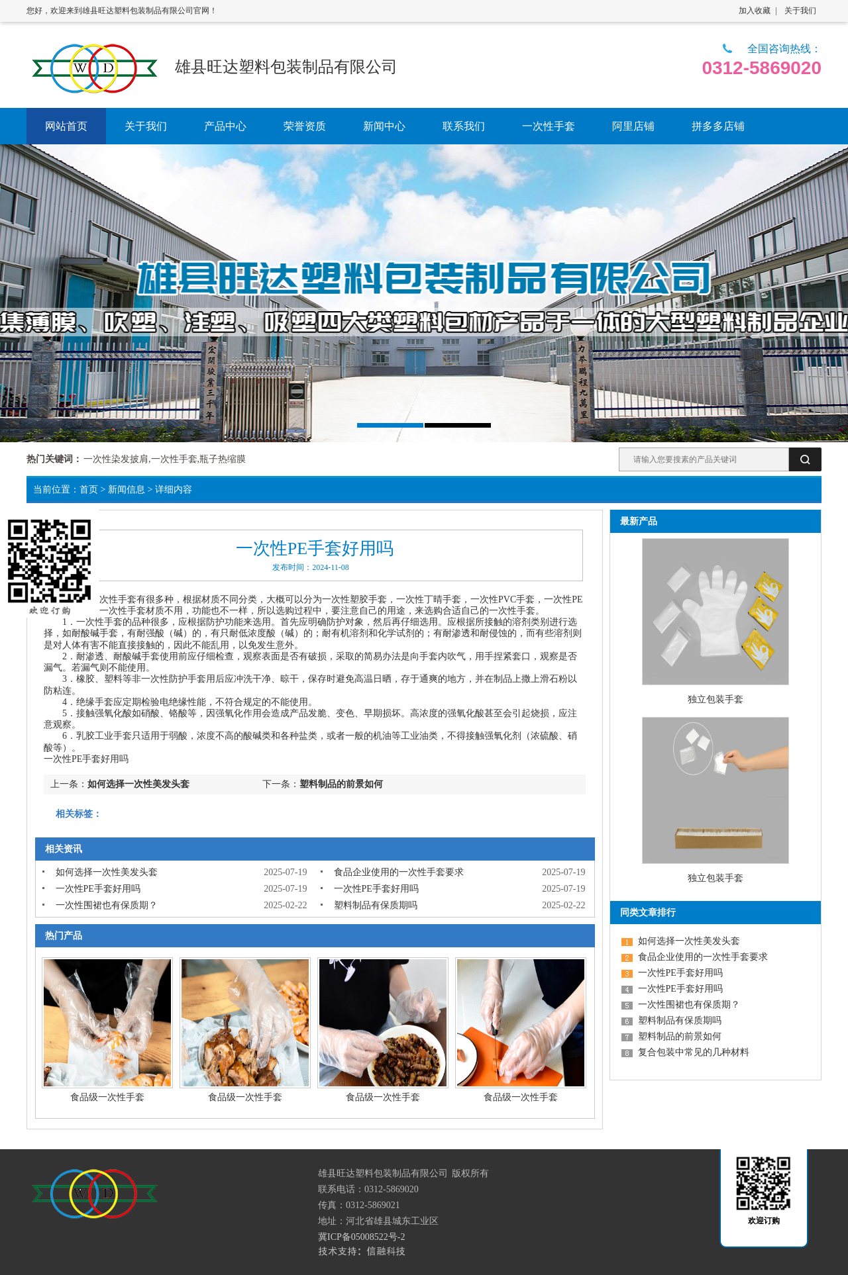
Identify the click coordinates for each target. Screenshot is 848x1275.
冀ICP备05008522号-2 (361, 1237)
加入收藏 (754, 10)
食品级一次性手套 (107, 1097)
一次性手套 (113, 599)
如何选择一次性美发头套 (138, 784)
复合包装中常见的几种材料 (693, 1052)
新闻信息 (126, 490)
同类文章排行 (648, 913)
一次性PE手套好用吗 (98, 889)
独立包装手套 (715, 699)
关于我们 (800, 10)
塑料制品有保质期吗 (375, 905)
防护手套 (187, 679)
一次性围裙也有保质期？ (107, 905)
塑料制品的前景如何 (341, 784)
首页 (89, 490)
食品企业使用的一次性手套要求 (399, 872)
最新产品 (638, 521)
